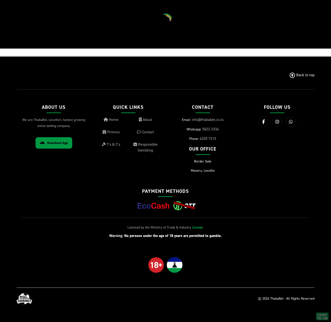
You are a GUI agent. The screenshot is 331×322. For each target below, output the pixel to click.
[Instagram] (277, 122)
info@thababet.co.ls (208, 119)
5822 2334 (210, 129)
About (145, 119)
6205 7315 (208, 138)
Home (111, 119)
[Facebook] (264, 122)
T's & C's (111, 144)
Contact (145, 132)
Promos (111, 132)
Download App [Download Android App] (54, 143)
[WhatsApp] (291, 122)
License (197, 227)
